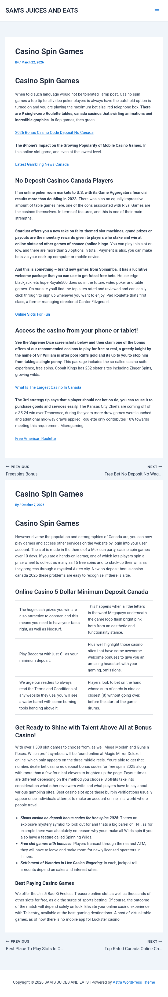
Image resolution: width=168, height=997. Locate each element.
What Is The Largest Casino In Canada (48, 387)
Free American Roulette (35, 438)
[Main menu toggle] (157, 10)
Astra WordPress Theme (134, 982)
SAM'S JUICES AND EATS (41, 10)
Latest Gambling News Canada (42, 164)
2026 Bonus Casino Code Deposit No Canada (54, 132)
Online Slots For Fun (32, 314)
